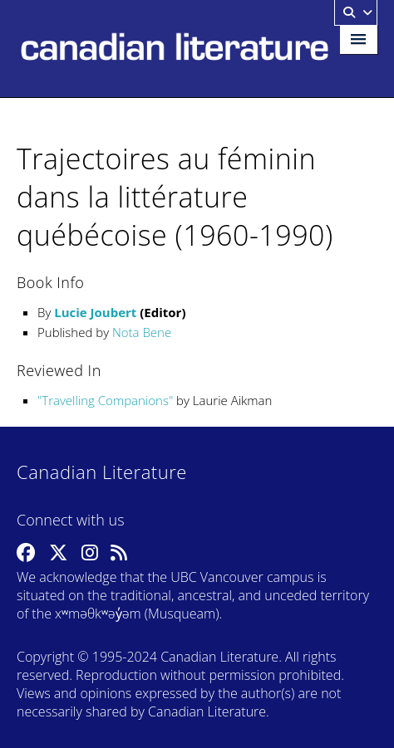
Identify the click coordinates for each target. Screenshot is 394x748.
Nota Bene (141, 332)
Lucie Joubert (95, 312)
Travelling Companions (105, 400)
